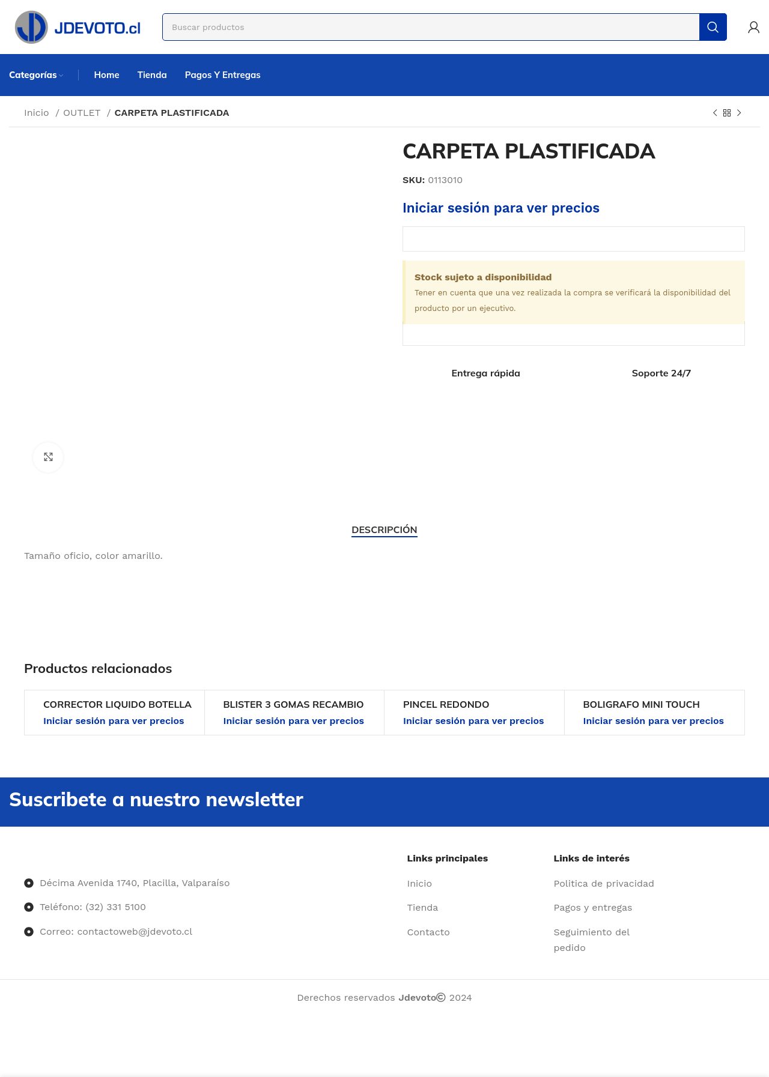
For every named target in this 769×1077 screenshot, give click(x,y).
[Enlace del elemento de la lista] (476, 883)
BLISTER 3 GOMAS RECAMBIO (293, 704)
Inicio (38, 112)
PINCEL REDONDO (446, 704)
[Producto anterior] (715, 113)
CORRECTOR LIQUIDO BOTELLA (117, 704)
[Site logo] (76, 26)
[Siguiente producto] (739, 113)
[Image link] (24, 858)
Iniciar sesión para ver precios (501, 208)
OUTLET (83, 112)
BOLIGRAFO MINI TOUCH (641, 704)
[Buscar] (444, 27)
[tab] (384, 529)
